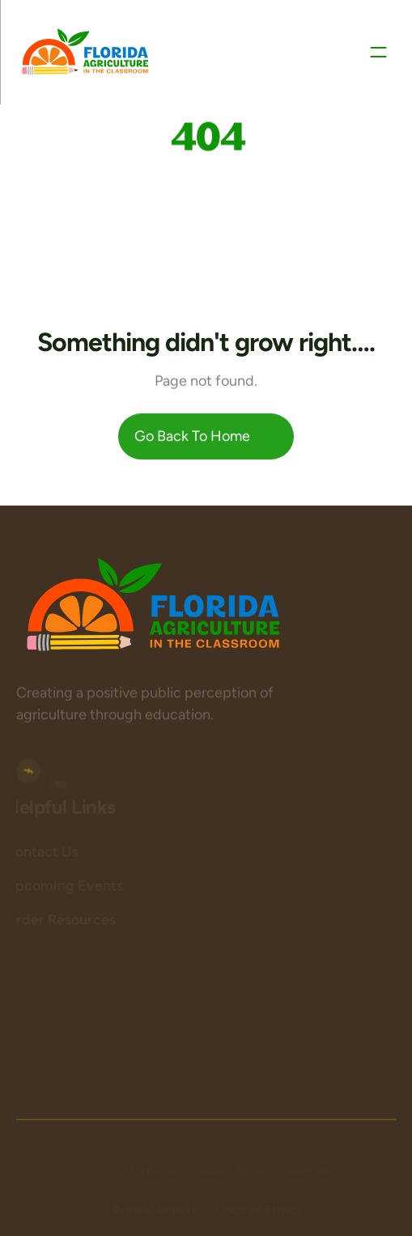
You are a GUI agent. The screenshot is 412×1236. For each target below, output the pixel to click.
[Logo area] (153, 605)
